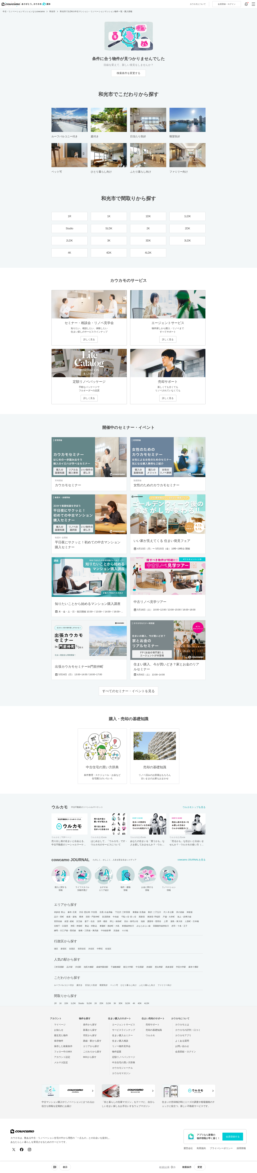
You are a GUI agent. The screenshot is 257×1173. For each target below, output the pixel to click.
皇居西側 (106, 917)
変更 (200, 1167)
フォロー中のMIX (63, 1051)
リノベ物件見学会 (121, 1046)
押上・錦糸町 (116, 921)
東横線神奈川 (128, 926)
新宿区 (64, 949)
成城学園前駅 (102, 967)
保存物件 (58, 1040)
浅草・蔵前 (102, 921)
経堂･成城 (69, 921)
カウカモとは (182, 1024)
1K (60, 1003)
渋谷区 (91, 949)
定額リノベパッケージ (123, 1057)
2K (95, 1003)
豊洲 (81, 917)
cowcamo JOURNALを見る (192, 859)
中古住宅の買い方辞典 (123, 1062)
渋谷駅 (78, 967)
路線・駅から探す (92, 1040)
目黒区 (72, 949)
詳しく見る (89, 339)
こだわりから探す (92, 1051)
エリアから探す (91, 1046)
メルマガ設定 (61, 1062)
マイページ (60, 1024)
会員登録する (233, 1136)
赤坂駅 (149, 967)
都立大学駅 (128, 967)
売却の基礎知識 (154, 1030)
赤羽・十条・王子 (179, 926)
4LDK (146, 1003)
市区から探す (90, 1035)
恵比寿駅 (159, 967)
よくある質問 (182, 1040)
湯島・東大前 (176, 921)
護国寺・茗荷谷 (154, 921)
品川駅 (69, 967)
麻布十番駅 (193, 967)
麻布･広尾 (72, 912)
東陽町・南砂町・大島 (109, 926)
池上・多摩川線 (184, 917)
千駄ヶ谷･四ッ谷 (128, 917)
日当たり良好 (91, 985)
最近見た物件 (61, 1035)
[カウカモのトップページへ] (25, 4)
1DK (66, 1003)
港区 (56, 949)
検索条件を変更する (128, 73)
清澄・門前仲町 (93, 917)
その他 (125, 930)
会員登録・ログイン (185, 1051)
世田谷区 (82, 949)
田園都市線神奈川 (161, 926)
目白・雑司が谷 (131, 921)
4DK (140, 1003)
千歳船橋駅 (116, 967)
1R (55, 1003)
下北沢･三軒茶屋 (122, 912)
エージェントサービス (123, 1024)
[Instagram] (29, 1149)
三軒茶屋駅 (59, 967)
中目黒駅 (140, 967)
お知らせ (58, 1030)
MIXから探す (89, 1057)
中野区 (100, 949)
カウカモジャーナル (122, 1068)
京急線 (116, 930)
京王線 (79, 921)
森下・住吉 (90, 921)
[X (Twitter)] (13, 1149)
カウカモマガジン (121, 1073)
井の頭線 (180, 912)
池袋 (143, 921)
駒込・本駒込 (91, 926)
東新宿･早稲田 (153, 917)
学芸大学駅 (181, 967)
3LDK (127, 1003)
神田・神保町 (77, 926)
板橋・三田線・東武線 (88, 930)
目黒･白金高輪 (106, 912)
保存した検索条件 (63, 1046)
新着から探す (90, 1030)
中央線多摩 (106, 930)
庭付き (79, 985)
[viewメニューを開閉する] (65, 1167)
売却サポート (152, 1024)
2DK (101, 1003)
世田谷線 (58, 921)
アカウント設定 (62, 1057)
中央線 (116, 917)
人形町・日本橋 (192, 921)
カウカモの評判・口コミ (187, 1030)
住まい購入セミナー (122, 1035)
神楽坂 (190, 912)
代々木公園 (169, 912)
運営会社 (188, 1148)
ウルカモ (150, 1035)
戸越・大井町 (169, 917)
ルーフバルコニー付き (64, 985)
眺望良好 (104, 985)
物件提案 (116, 1051)
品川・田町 (59, 917)
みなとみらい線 (143, 926)
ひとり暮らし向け (129, 985)
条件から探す (90, 1024)
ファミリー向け (165, 985)
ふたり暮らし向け (147, 985)
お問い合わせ (182, 1046)
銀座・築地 (72, 917)
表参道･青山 (59, 912)
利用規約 (201, 1148)
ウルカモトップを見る (194, 807)
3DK (121, 1003)
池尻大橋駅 (89, 967)
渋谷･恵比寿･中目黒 (88, 912)
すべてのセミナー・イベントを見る (128, 691)
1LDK (73, 1003)
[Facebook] (21, 1149)
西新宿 (142, 917)
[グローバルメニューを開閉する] (253, 4)
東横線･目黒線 (139, 912)
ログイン (227, 4)
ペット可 (114, 985)
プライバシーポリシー (221, 1148)
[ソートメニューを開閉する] (54, 1167)
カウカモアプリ (183, 1035)
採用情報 (241, 1148)
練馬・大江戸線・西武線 (65, 930)
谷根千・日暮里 (61, 926)
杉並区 (108, 949)
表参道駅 (169, 967)
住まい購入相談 (120, 1040)
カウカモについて (198, 4)
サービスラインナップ (123, 1030)
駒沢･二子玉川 (154, 912)
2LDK (108, 1003)
